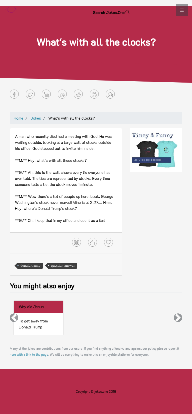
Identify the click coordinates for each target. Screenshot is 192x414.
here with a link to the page (29, 354)
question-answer (63, 265)
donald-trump (30, 265)
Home (18, 118)
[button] (14, 317)
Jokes (35, 118)
